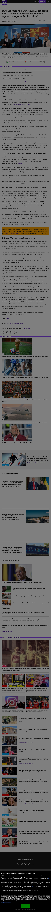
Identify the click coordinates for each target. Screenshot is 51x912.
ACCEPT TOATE (25, 906)
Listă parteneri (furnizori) (6, 902)
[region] (25, 891)
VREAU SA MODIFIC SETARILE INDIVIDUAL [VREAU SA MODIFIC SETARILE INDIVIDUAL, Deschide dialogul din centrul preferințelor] (25, 909)
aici (32, 886)
